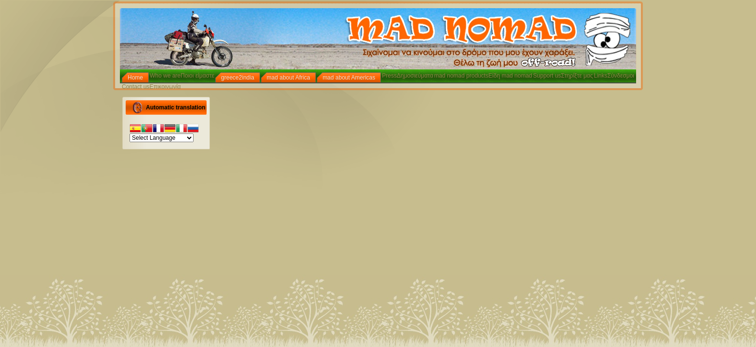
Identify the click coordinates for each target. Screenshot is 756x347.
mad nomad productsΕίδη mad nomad (483, 75)
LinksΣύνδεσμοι (614, 75)
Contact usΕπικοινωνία (151, 86)
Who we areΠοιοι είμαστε (182, 75)
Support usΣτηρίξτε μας (563, 75)
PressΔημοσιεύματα (407, 75)
